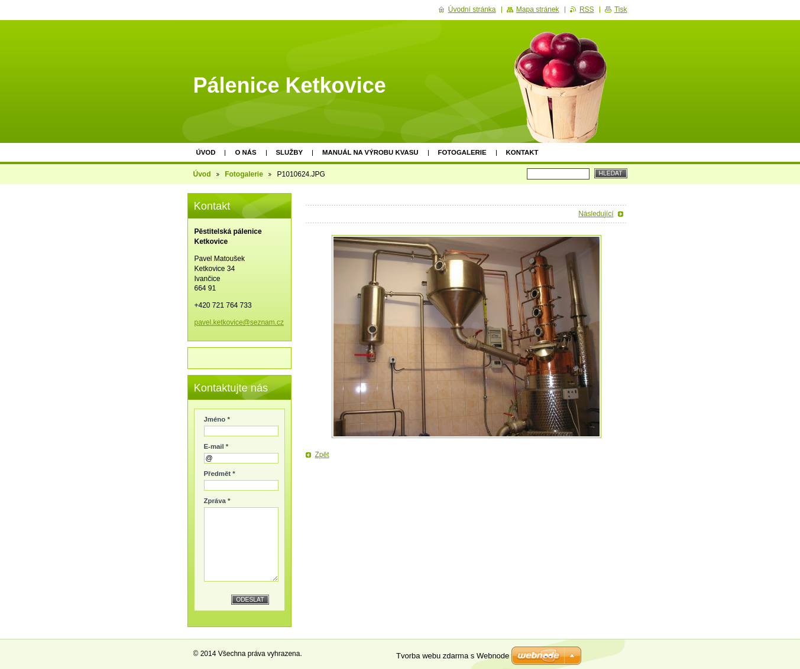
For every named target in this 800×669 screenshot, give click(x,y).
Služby (289, 152)
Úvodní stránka (472, 9)
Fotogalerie (462, 152)
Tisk (620, 9)
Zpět (322, 455)
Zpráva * (217, 500)
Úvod (206, 152)
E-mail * (216, 446)
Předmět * (219, 473)
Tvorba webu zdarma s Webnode (452, 655)
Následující (595, 214)
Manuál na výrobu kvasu (370, 152)
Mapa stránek (537, 9)
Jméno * (217, 419)
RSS (586, 9)
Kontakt (522, 152)
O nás (245, 152)
